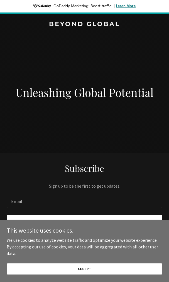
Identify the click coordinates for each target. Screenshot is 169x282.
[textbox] (84, 201)
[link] (84, 24)
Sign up (84, 222)
